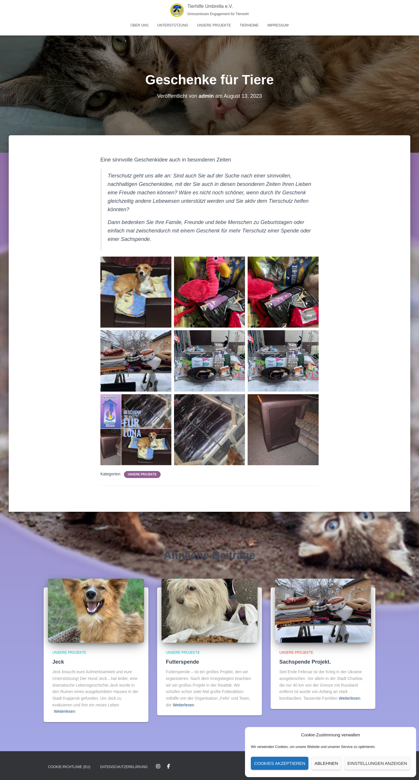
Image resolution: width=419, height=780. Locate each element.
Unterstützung (172, 25)
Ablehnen (326, 763)
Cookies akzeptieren (279, 763)
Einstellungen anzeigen (377, 763)
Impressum (278, 25)
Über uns (139, 25)
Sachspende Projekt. (305, 662)
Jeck (58, 662)
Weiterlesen (64, 711)
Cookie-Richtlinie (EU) (69, 767)
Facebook (168, 766)
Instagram (158, 766)
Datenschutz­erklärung (124, 767)
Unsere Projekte (214, 25)
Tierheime (249, 25)
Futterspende (182, 662)
